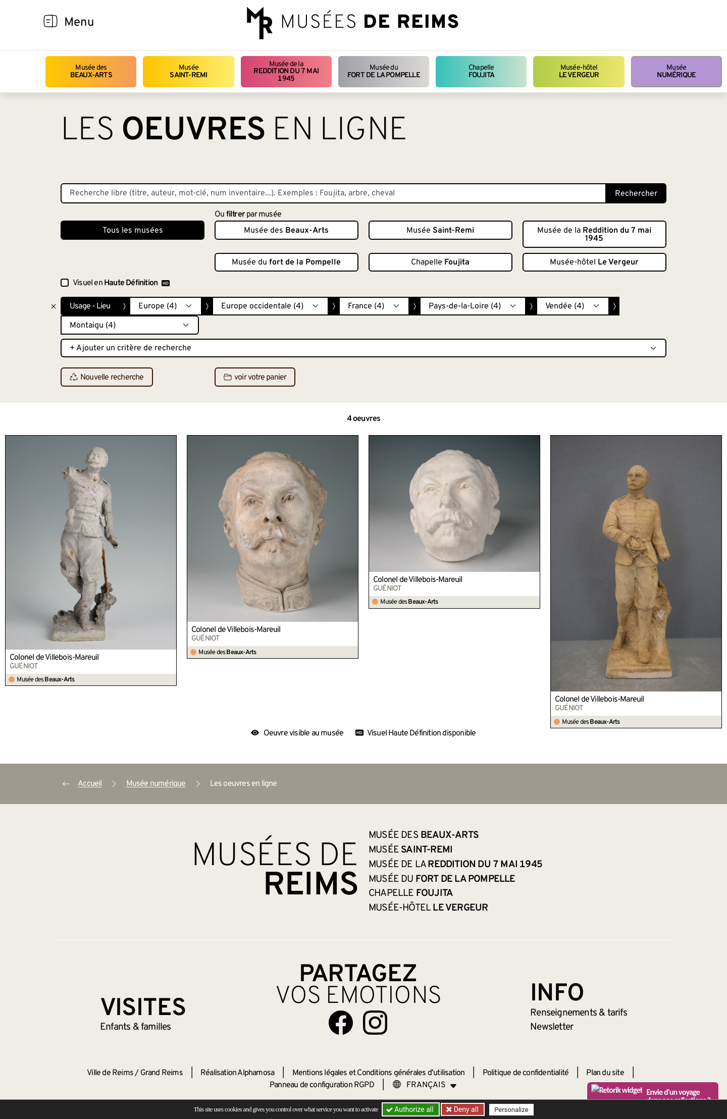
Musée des (91, 71)
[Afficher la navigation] (50, 22)
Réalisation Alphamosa (237, 1073)
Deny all (465, 1109)
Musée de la (286, 72)
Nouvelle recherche (107, 377)
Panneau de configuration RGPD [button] (322, 1085)
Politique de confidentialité (526, 1073)
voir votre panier (255, 377)
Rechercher (636, 194)
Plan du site (605, 1073)
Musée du (383, 71)
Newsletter (551, 1027)
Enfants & (135, 1027)
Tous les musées (132, 231)
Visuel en (121, 283)
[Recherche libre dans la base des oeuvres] (333, 193)
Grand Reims (161, 1073)
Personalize (511, 1109)
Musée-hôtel (579, 71)
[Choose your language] (424, 1085)
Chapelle (481, 71)
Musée (188, 71)
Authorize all (411, 1109)
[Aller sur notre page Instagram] (375, 1022)
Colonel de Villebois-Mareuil (54, 658)
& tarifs (578, 1013)
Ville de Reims (110, 1073)
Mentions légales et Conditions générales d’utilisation (378, 1073)
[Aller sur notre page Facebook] (341, 1022)
